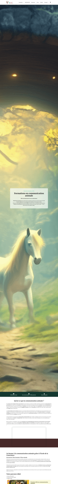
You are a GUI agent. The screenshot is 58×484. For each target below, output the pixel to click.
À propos (46, 2)
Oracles (41, 2)
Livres (38, 2)
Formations (21, 2)
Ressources (33, 2)
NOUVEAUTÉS (27, 2)
